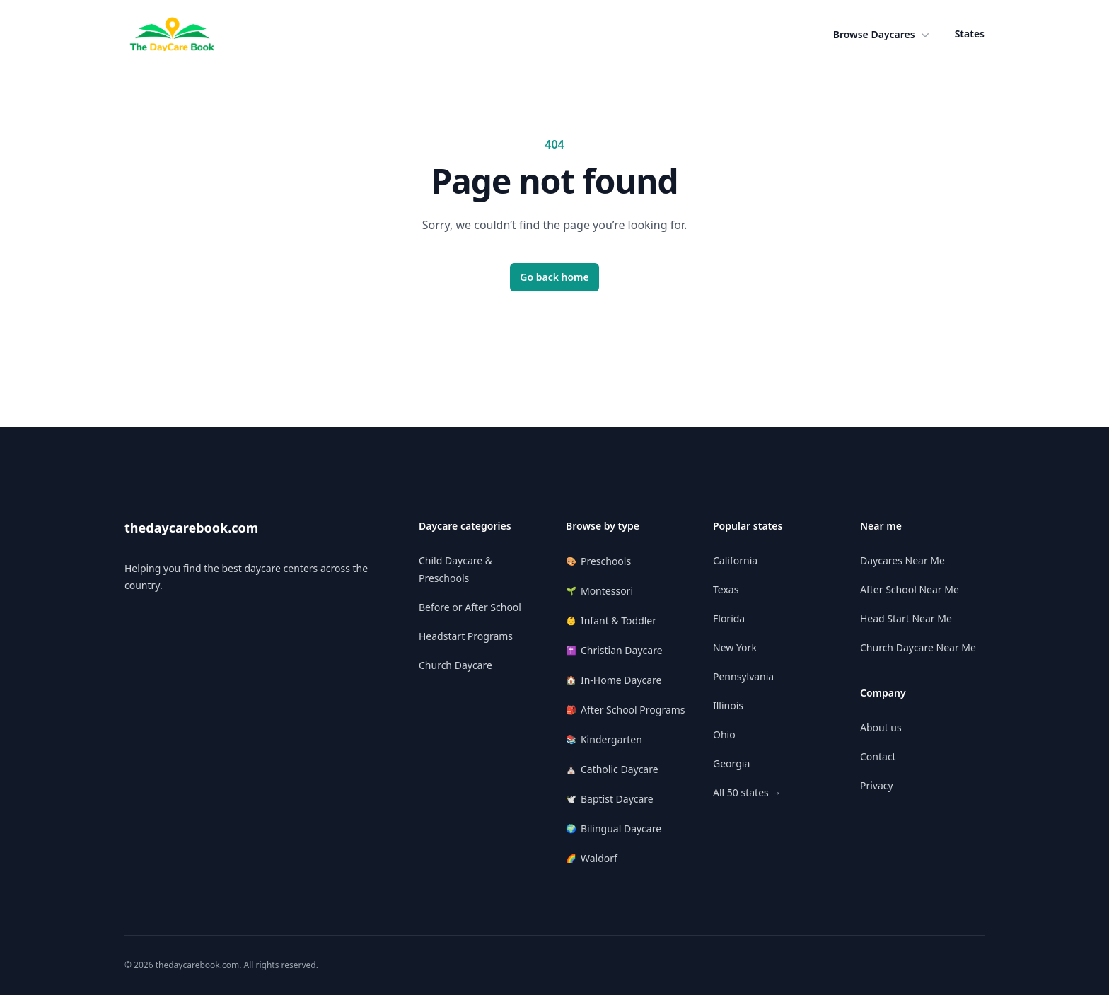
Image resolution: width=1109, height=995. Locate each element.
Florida (729, 618)
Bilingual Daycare (613, 828)
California (735, 560)
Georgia (731, 763)
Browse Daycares (882, 35)
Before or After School (470, 607)
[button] (882, 34)
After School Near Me (909, 589)
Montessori (599, 591)
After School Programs (625, 709)
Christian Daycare (614, 650)
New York (735, 647)
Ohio (724, 734)
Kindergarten (604, 739)
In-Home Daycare (614, 680)
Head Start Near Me (906, 618)
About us (881, 727)
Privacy (876, 785)
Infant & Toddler (611, 620)
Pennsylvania (743, 676)
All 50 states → (747, 792)
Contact (878, 756)
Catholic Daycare (612, 769)
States (970, 33)
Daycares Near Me (902, 560)
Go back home (554, 277)
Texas (725, 589)
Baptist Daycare (610, 798)
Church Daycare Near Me (918, 647)
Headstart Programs (466, 636)
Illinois (728, 705)
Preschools (598, 561)
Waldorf (591, 858)
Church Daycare (455, 665)
